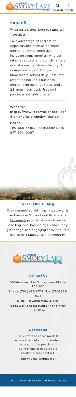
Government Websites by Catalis (32, 389)
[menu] (69, 7)
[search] (58, 7)
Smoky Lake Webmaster (38, 358)
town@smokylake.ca (43, 301)
